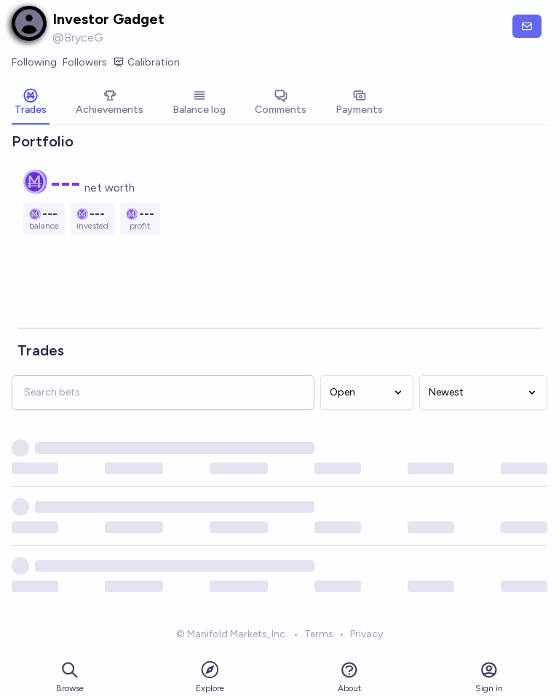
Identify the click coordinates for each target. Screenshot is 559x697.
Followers (85, 62)
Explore (210, 676)
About (349, 677)
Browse (70, 677)
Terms (318, 635)
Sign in (489, 677)
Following (34, 62)
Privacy (366, 635)
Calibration (146, 62)
